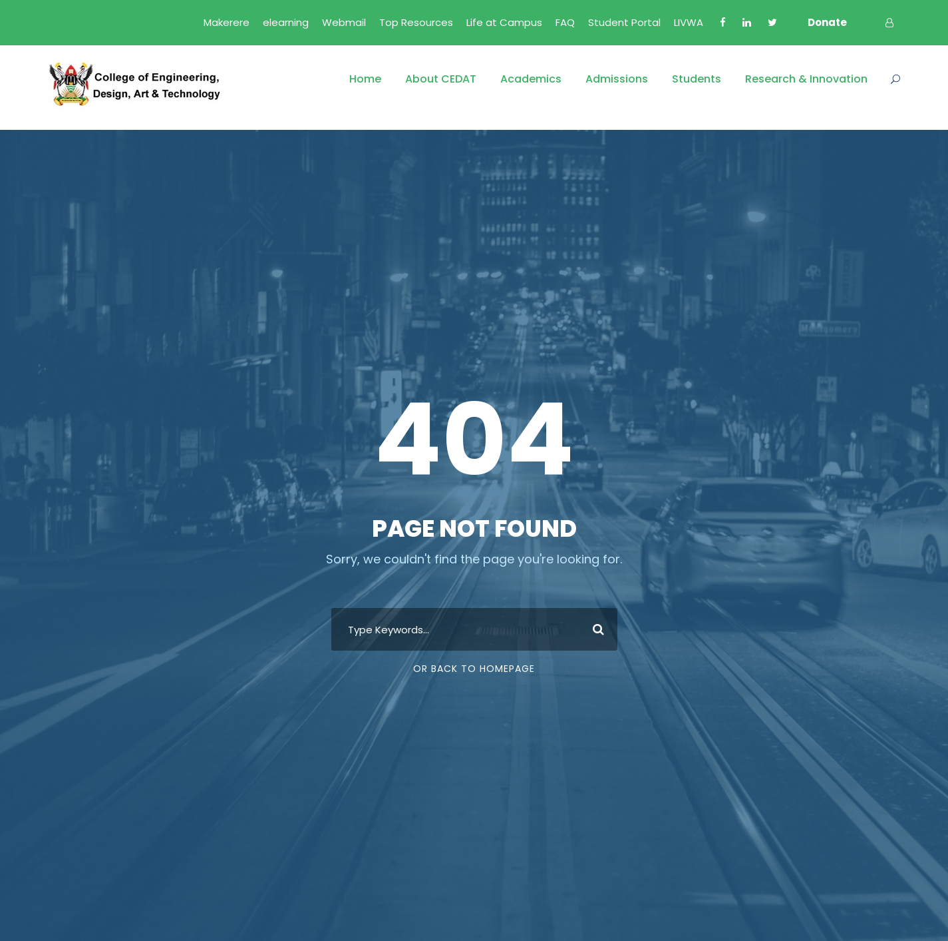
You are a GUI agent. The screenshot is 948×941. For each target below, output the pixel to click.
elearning (286, 22)
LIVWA (688, 22)
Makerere (226, 22)
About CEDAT (440, 79)
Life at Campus (504, 22)
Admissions (616, 79)
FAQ (565, 22)
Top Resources (416, 22)
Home (365, 79)
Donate (827, 22)
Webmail (344, 22)
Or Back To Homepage (474, 668)
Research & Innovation (806, 79)
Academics (530, 79)
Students (696, 79)
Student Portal (624, 22)
